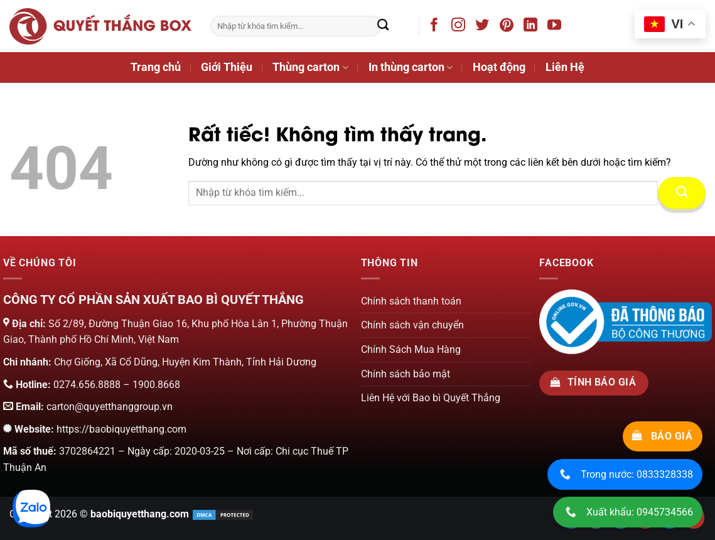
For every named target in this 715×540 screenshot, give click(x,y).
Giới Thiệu (226, 67)
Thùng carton (310, 67)
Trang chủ (156, 67)
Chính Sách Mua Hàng (411, 349)
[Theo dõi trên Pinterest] (509, 27)
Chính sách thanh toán (411, 301)
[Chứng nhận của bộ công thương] (625, 321)
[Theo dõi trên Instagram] (460, 27)
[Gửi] (383, 26)
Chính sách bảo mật (405, 374)
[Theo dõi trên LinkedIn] (533, 27)
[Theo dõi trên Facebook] (436, 27)
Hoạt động (499, 67)
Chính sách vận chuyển (412, 325)
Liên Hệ (565, 67)
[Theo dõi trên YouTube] (556, 27)
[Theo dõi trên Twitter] (484, 27)
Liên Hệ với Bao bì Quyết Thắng (430, 398)
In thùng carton (410, 67)
